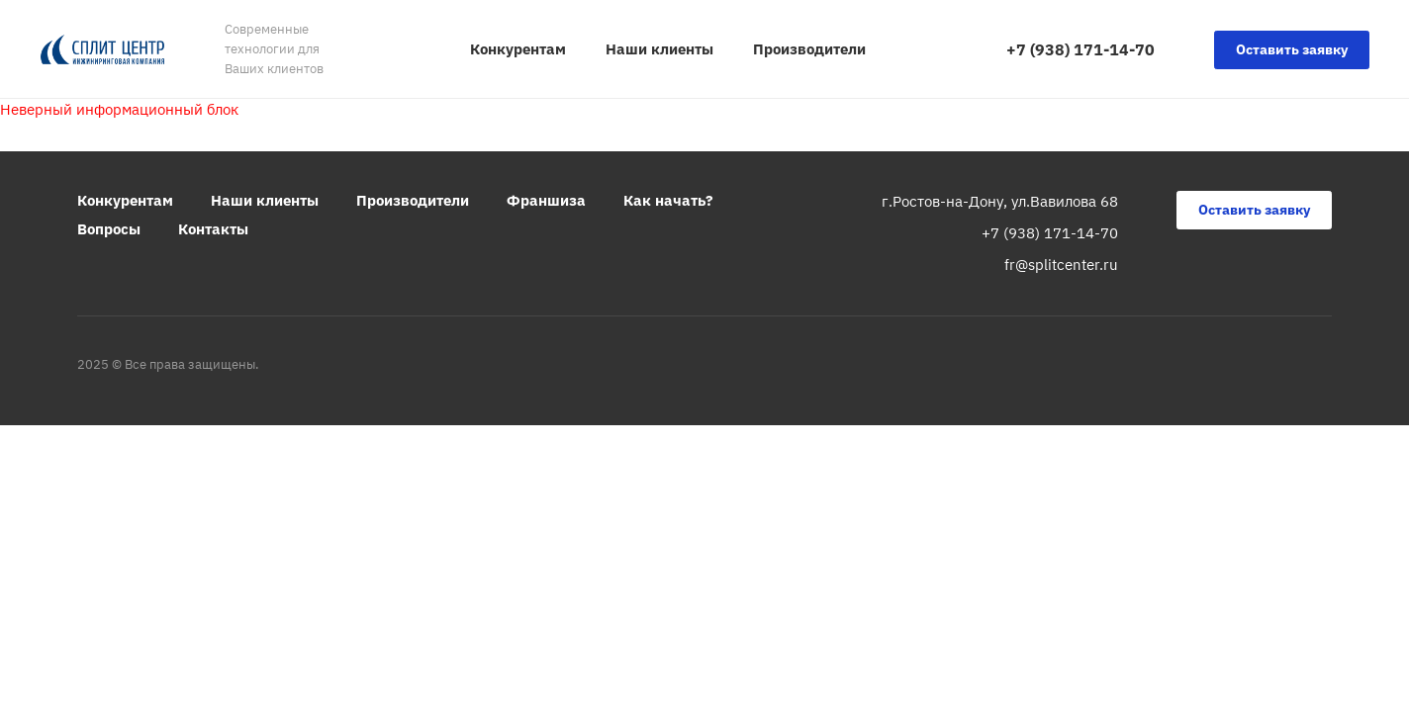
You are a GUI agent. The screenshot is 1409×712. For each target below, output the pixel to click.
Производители (412, 200)
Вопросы (109, 229)
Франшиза (546, 200)
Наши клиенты (265, 200)
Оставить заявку (1292, 49)
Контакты (213, 229)
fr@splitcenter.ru (1061, 264)
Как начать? (668, 200)
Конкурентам (125, 200)
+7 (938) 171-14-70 (1080, 49)
